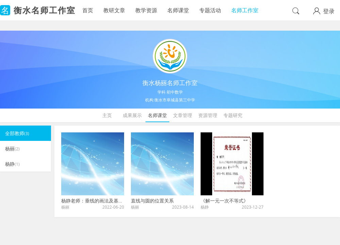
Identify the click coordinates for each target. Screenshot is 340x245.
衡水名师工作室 (44, 10)
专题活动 (210, 10)
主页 (107, 115)
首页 (87, 10)
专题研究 (232, 115)
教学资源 (146, 10)
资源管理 (207, 115)
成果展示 (132, 115)
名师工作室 (244, 10)
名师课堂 (178, 10)
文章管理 (182, 115)
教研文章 (114, 10)
